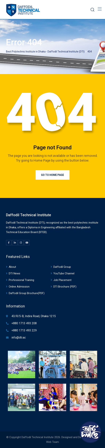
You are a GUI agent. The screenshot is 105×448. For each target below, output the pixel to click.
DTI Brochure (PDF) (64, 286)
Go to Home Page (52, 174)
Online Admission (19, 286)
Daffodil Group (62, 267)
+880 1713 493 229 (24, 330)
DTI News (14, 273)
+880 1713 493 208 (24, 323)
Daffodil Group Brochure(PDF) (26, 293)
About (12, 267)
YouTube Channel (63, 273)
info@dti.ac (18, 337)
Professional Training (21, 280)
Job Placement (62, 280)
